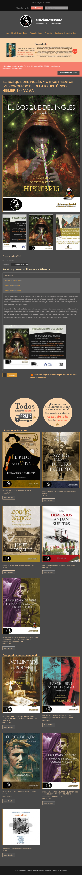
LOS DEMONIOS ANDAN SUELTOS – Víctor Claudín (58, 565)
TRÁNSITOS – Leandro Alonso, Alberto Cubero (17, 848)
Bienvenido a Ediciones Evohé (17, 33)
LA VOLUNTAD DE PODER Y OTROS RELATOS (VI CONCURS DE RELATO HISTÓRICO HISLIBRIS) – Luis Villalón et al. (19, 718)
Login (26, 8)
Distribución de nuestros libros (65, 33)
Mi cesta (38, 8)
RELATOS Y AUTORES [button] (13, 280)
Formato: (5, 265)
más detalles (8, 497)
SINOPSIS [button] (9, 275)
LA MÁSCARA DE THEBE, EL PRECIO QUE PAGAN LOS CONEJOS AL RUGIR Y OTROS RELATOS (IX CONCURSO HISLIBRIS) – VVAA (20, 639)
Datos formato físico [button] (12, 285)
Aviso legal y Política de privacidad (55, 870)
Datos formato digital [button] (13, 290)
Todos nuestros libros (68, 73)
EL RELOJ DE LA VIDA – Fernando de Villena (16, 490)
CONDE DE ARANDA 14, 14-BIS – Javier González (18, 565)
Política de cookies (38, 870)
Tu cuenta (48, 33)
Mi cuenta (19, 8)
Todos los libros (36, 33)
